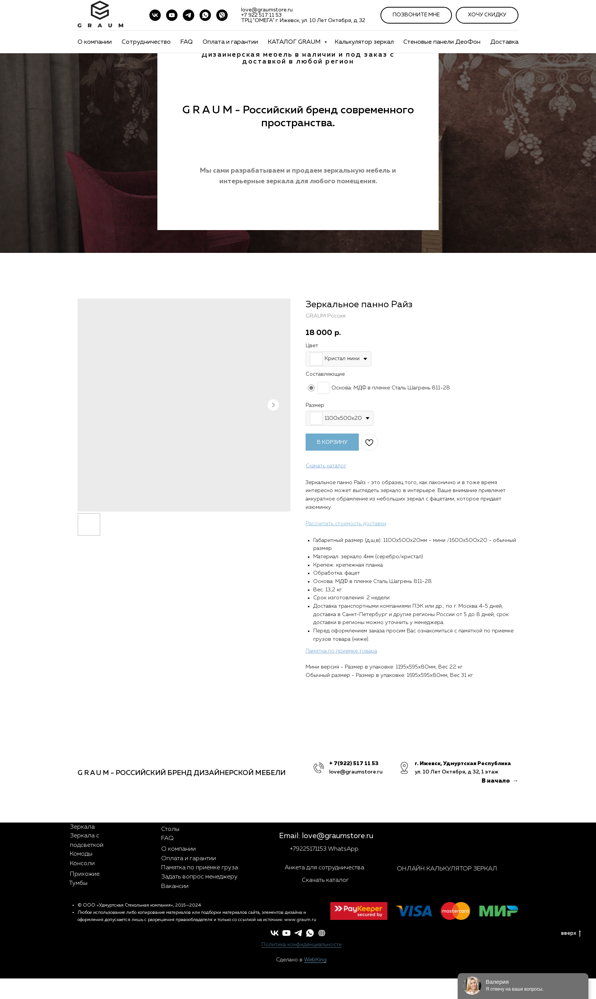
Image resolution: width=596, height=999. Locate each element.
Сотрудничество (146, 42)
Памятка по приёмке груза (199, 868)
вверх (571, 933)
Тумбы (78, 883)
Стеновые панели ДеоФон (441, 42)
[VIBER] (222, 15)
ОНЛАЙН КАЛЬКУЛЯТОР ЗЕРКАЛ (447, 869)
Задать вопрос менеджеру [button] (199, 877)
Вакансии (175, 886)
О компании (95, 42)
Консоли (82, 864)
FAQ (186, 42)
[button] (322, 933)
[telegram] (188, 15)
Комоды (81, 854)
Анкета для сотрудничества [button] (324, 868)
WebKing (315, 959)
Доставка (504, 42)
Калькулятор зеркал (364, 42)
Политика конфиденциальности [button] (302, 944)
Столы (170, 829)
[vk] (155, 15)
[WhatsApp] (205, 15)
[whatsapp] (310, 933)
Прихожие (85, 874)
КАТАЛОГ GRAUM (295, 42)
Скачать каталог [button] (325, 880)
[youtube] (172, 15)
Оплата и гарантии (230, 42)
